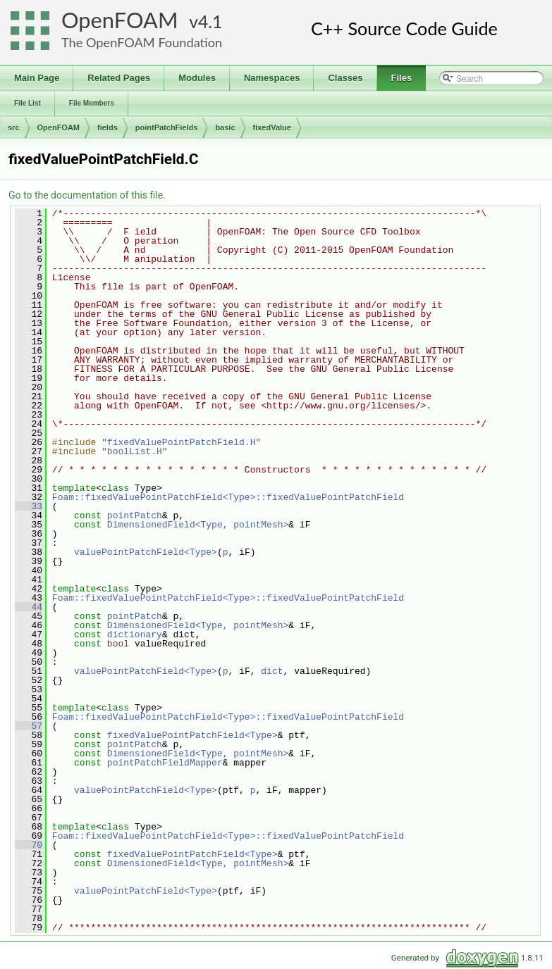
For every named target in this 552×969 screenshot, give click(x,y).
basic (225, 127)
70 (28, 845)
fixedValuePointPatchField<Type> (192, 735)
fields (107, 127)
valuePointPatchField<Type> (145, 552)
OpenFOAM (119, 20)
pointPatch (134, 515)
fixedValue (272, 127)
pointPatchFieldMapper (165, 762)
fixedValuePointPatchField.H (181, 442)
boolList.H (134, 451)
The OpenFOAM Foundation (141, 42)
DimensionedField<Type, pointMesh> (197, 524)
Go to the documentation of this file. (87, 195)
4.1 (210, 21)
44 (28, 607)
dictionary (134, 634)
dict (272, 671)
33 (28, 506)
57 (28, 726)
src (14, 127)
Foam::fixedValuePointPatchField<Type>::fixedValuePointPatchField (228, 497)
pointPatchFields (166, 127)
